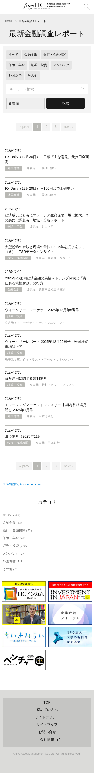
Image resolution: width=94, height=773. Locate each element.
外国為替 (15, 75)
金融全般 (30, 54)
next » (68, 127)
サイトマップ (47, 724)
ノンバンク (61, 65)
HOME (9, 21)
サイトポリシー (47, 717)
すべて (13, 54)
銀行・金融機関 (54, 54)
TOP (47, 702)
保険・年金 (17, 65)
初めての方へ (47, 710)
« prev (24, 127)
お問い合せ (47, 732)
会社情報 (47, 739)
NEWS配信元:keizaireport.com (22, 484)
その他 (32, 75)
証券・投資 (39, 65)
